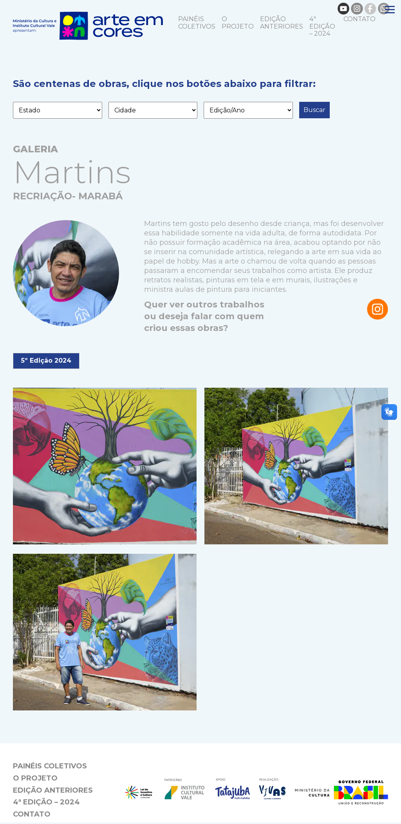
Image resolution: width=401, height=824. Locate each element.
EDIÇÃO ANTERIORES (281, 23)
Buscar (314, 111)
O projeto (238, 23)
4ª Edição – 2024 (322, 27)
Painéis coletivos (196, 23)
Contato (359, 20)
